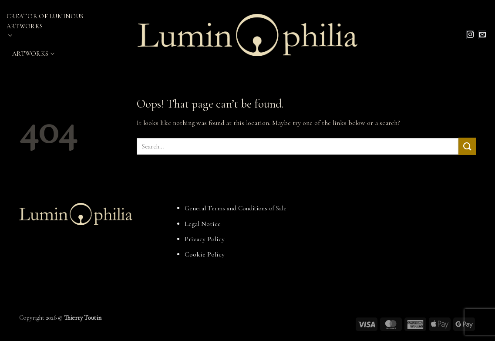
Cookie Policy (205, 254)
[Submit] (467, 146)
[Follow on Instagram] (470, 34)
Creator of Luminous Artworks (45, 26)
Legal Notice (203, 223)
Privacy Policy (205, 239)
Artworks (33, 54)
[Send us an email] (482, 34)
